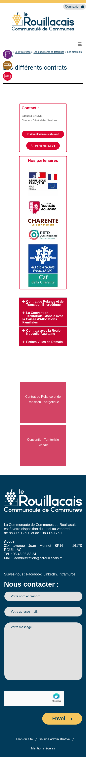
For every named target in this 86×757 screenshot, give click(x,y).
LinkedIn (50, 574)
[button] (42, 303)
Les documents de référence (48, 52)
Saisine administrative (54, 739)
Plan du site (24, 739)
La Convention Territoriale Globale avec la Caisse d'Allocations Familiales (42, 317)
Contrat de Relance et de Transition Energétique (45, 303)
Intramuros (67, 574)
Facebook (33, 574)
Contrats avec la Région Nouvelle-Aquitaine (44, 332)
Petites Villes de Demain (44, 342)
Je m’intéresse (22, 52)
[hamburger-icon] (79, 44)
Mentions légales (43, 748)
